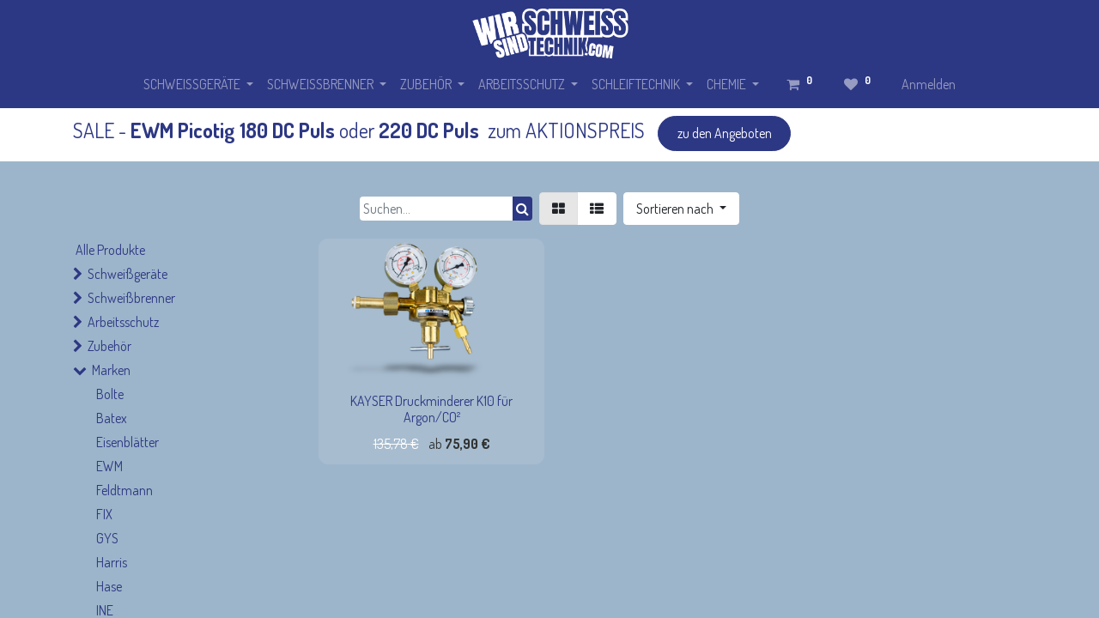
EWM (109, 466)
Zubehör (109, 345)
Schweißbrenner (131, 297)
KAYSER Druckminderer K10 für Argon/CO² (431, 409)
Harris (111, 562)
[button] (681, 208)
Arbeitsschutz (123, 321)
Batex (111, 418)
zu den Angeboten (724, 133)
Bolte (110, 394)
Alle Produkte (110, 249)
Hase (109, 586)
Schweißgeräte (127, 273)
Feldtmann (124, 490)
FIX (104, 514)
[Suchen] (522, 209)
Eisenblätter (127, 442)
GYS (107, 538)
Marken (111, 370)
